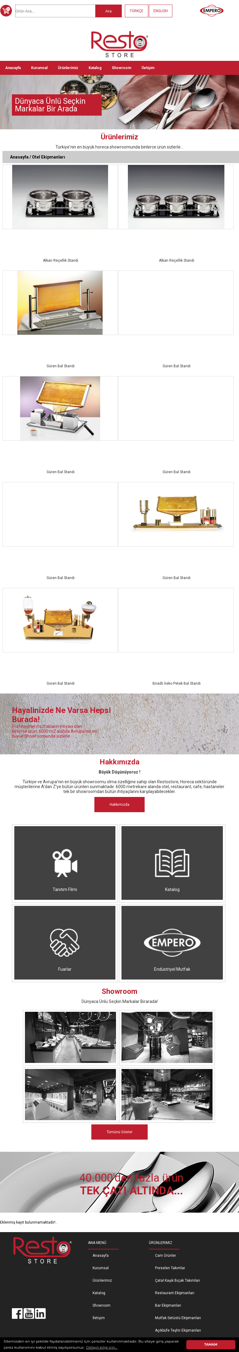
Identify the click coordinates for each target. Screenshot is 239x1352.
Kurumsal (39, 68)
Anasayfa (13, 68)
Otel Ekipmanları (48, 157)
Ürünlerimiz (68, 68)
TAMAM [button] (210, 1345)
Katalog (95, 68)
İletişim (148, 68)
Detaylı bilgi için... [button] (102, 1347)
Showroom (121, 68)
